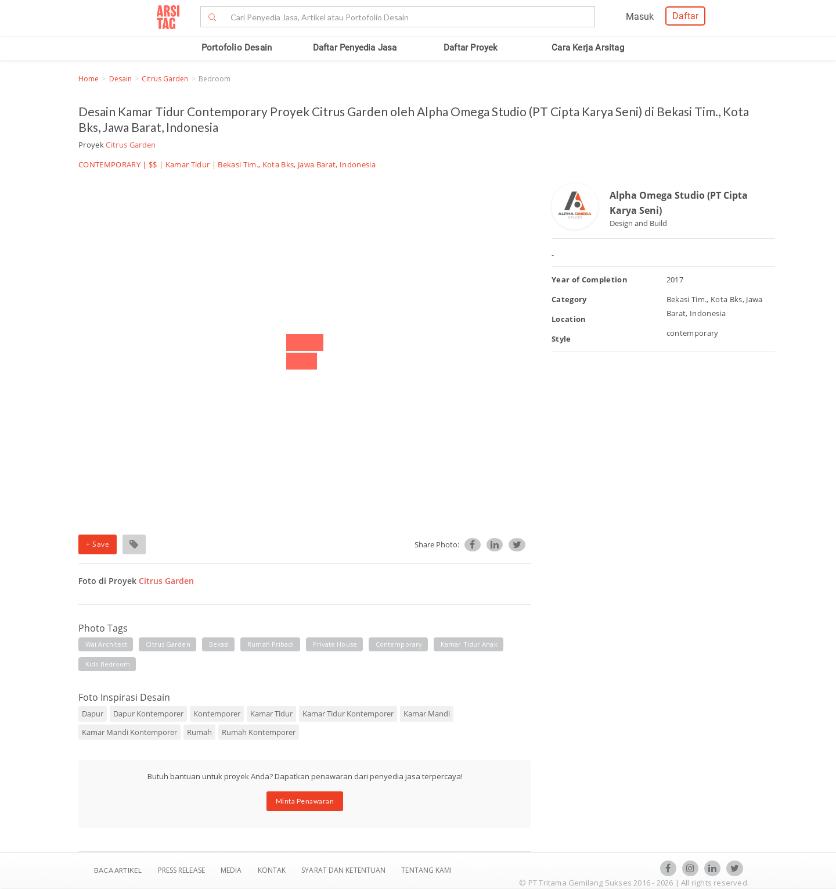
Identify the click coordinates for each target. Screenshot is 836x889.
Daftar (685, 15)
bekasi (219, 644)
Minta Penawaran (305, 801)
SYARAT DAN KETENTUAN (344, 870)
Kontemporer (216, 713)
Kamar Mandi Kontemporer (129, 732)
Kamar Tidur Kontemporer (348, 713)
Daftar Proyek (471, 47)
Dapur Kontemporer (148, 713)
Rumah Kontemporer (259, 732)
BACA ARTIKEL (118, 870)
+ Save (97, 544)
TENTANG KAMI (426, 870)
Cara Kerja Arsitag (588, 47)
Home (88, 79)
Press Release (181, 870)
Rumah (199, 732)
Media (232, 870)
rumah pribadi (270, 644)
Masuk (640, 16)
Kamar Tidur (187, 164)
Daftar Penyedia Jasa (355, 47)
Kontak (273, 870)
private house (335, 644)
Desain (120, 79)
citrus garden (168, 644)
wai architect (106, 644)
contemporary (399, 644)
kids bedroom (107, 663)
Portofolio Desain (236, 47)
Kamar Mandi (426, 713)
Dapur (92, 713)
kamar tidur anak (469, 644)
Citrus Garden (165, 79)
